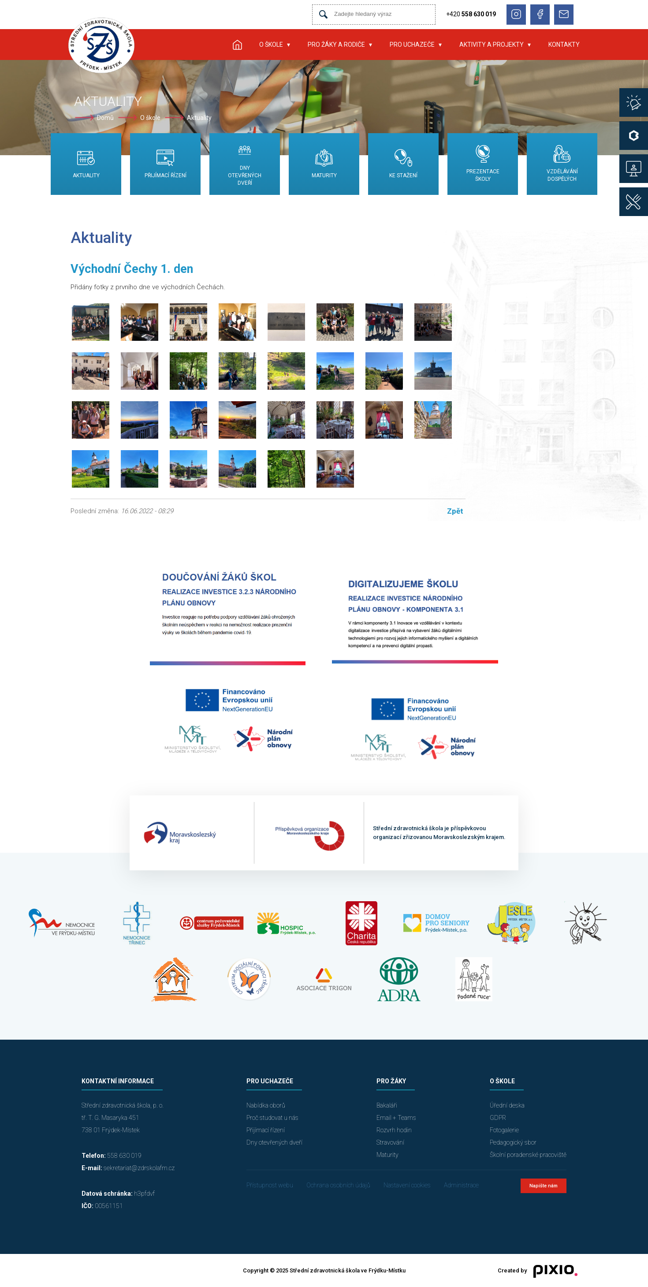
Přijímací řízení (265, 1130)
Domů (105, 117)
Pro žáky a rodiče (336, 44)
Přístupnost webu (269, 1185)
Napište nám (543, 1186)
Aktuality (199, 117)
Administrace (461, 1185)
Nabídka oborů (265, 1105)
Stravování (390, 1142)
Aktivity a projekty (491, 44)
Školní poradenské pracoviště (528, 1154)
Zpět (455, 511)
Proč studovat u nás (272, 1117)
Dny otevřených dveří (274, 1142)
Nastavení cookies (407, 1185)
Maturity (387, 1154)
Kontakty (564, 44)
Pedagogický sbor (513, 1142)
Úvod (237, 44)
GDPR (498, 1117)
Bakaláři (386, 1105)
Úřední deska (507, 1105)
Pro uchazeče (412, 44)
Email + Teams (396, 1117)
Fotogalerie (504, 1130)
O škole (271, 44)
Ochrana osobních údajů (338, 1185)
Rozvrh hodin (394, 1130)
